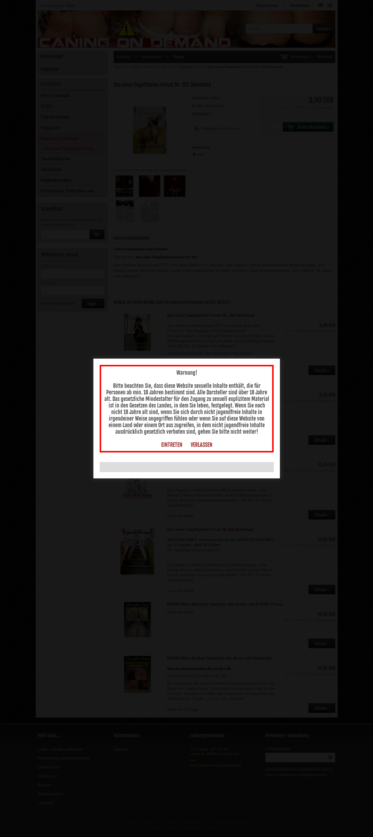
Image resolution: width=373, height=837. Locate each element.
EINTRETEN (171, 439)
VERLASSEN (201, 439)
